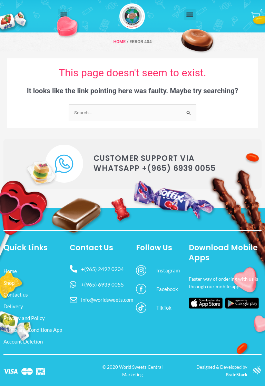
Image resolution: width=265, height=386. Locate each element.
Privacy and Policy (24, 318)
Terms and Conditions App (32, 330)
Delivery (13, 306)
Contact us (15, 294)
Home (119, 41)
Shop (8, 283)
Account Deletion (23, 341)
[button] (190, 14)
